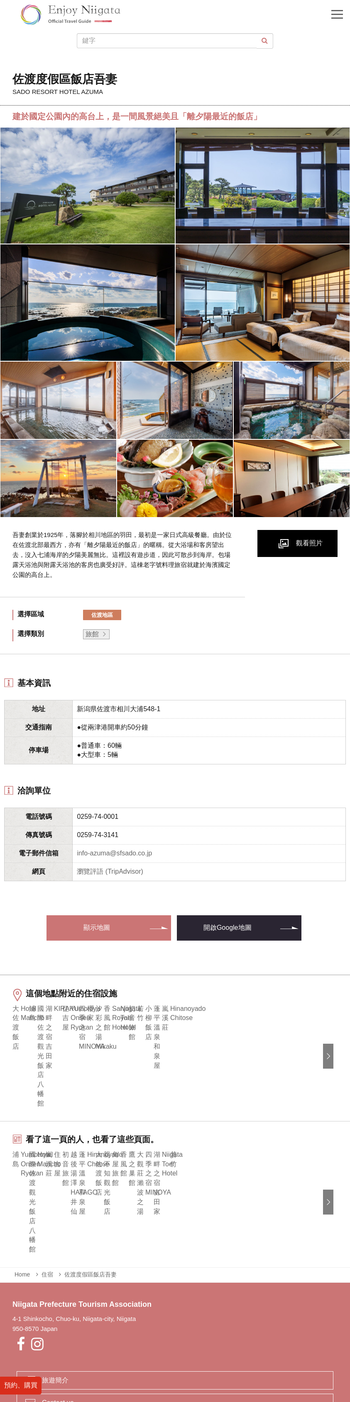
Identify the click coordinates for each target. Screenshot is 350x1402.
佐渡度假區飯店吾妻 (90, 1203)
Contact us (57, 1331)
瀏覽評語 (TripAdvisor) (110, 871)
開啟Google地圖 (227, 927)
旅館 (92, 634)
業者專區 (156, 1362)
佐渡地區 (102, 615)
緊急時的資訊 (117, 1362)
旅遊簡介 (55, 1309)
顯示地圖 (96, 927)
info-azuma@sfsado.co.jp (114, 853)
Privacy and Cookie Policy (214, 1362)
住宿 (47, 1203)
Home (22, 1203)
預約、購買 (20, 1384)
